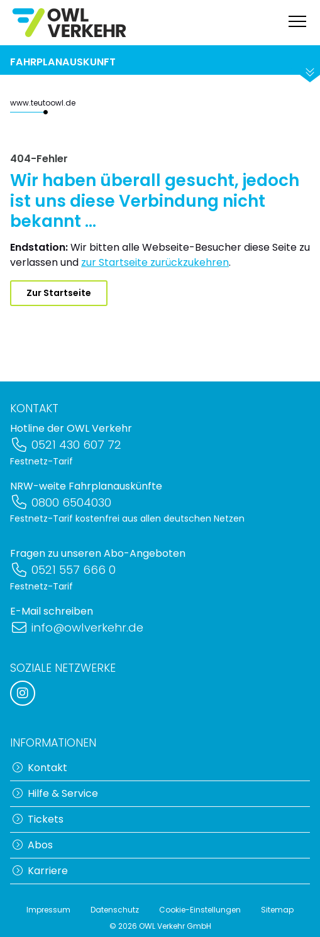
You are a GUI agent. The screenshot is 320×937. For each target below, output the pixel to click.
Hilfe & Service (55, 793)
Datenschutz (115, 909)
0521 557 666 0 (63, 570)
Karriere (40, 870)
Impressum (48, 909)
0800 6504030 (60, 502)
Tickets (38, 819)
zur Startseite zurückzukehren (155, 262)
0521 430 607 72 (65, 444)
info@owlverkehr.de (76, 627)
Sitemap (277, 909)
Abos (33, 845)
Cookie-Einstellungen (200, 909)
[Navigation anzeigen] (297, 23)
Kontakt (40, 767)
